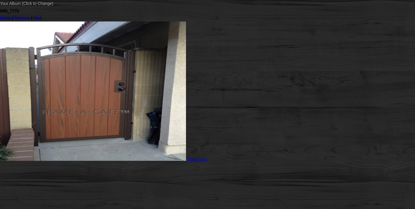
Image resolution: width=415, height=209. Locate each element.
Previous (22, 17)
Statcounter (197, 159)
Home (5, 17)
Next (37, 17)
